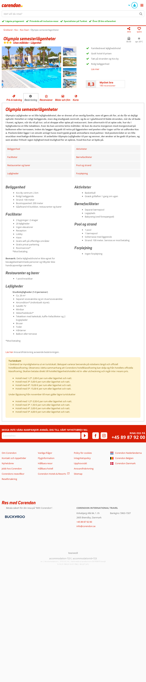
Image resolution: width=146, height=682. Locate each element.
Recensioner (46, 100)
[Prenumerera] (84, 435)
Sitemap (78, 473)
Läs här (9, 352)
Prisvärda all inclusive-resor (44, 21)
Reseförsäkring (9, 479)
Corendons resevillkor (13, 473)
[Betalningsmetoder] (14, 516)
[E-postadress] (41, 435)
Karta (76, 100)
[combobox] (73, 13)
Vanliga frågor (45, 452)
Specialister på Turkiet (75, 21)
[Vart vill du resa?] (73, 13)
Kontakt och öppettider (14, 458)
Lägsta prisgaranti (14, 21)
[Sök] (141, 13)
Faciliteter (12, 157)
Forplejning (82, 173)
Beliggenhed (13, 148)
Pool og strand (83, 165)
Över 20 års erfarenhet (104, 21)
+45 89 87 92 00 (128, 437)
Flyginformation (46, 458)
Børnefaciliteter (84, 157)
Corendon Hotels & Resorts (52, 473)
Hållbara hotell (45, 468)
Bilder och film (62, 100)
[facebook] (95, 435)
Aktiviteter (81, 148)
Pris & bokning (14, 100)
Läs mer (95, 69)
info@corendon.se (85, 526)
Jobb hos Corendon (12, 468)
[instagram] (104, 435)
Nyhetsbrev (8, 463)
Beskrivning (31, 100)
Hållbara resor (45, 463)
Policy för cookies (83, 452)
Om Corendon (9, 452)
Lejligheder (13, 173)
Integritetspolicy (82, 458)
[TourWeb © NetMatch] (73, 553)
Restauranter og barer (18, 165)
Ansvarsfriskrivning (84, 468)
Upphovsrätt (80, 463)
